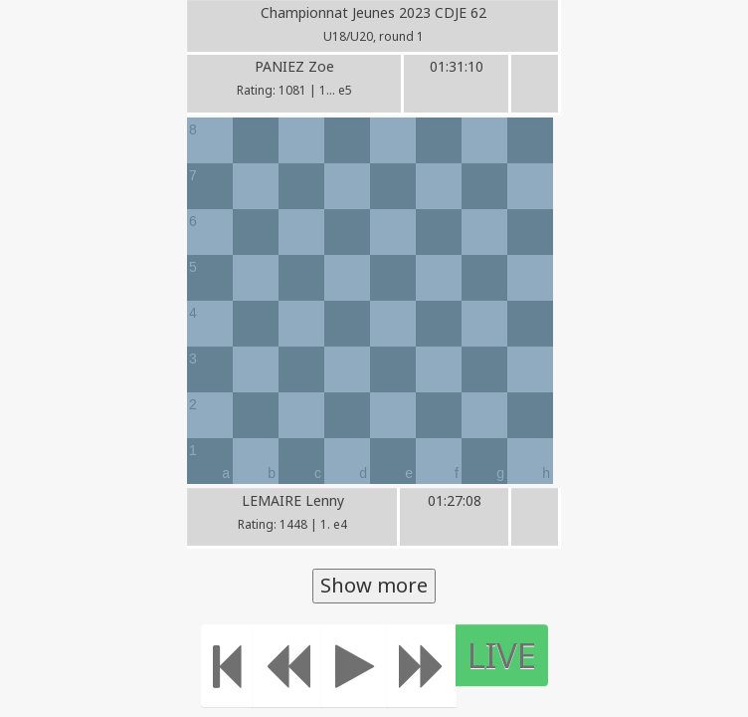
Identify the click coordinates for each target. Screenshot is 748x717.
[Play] (354, 665)
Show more (374, 585)
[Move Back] (287, 665)
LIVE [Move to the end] (502, 654)
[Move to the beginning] (227, 665)
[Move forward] (422, 665)
